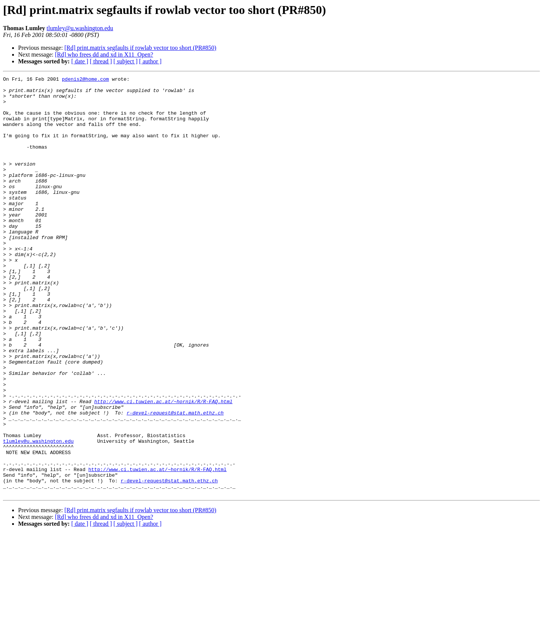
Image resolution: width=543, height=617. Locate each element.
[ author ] (150, 61)
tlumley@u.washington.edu (80, 28)
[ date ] (79, 61)
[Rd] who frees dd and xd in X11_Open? (104, 54)
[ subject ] (126, 61)
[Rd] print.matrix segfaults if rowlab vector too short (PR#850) (140, 48)
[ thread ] (101, 61)
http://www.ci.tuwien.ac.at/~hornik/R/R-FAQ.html (163, 467)
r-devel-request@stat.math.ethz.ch (175, 480)
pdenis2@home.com (85, 80)
